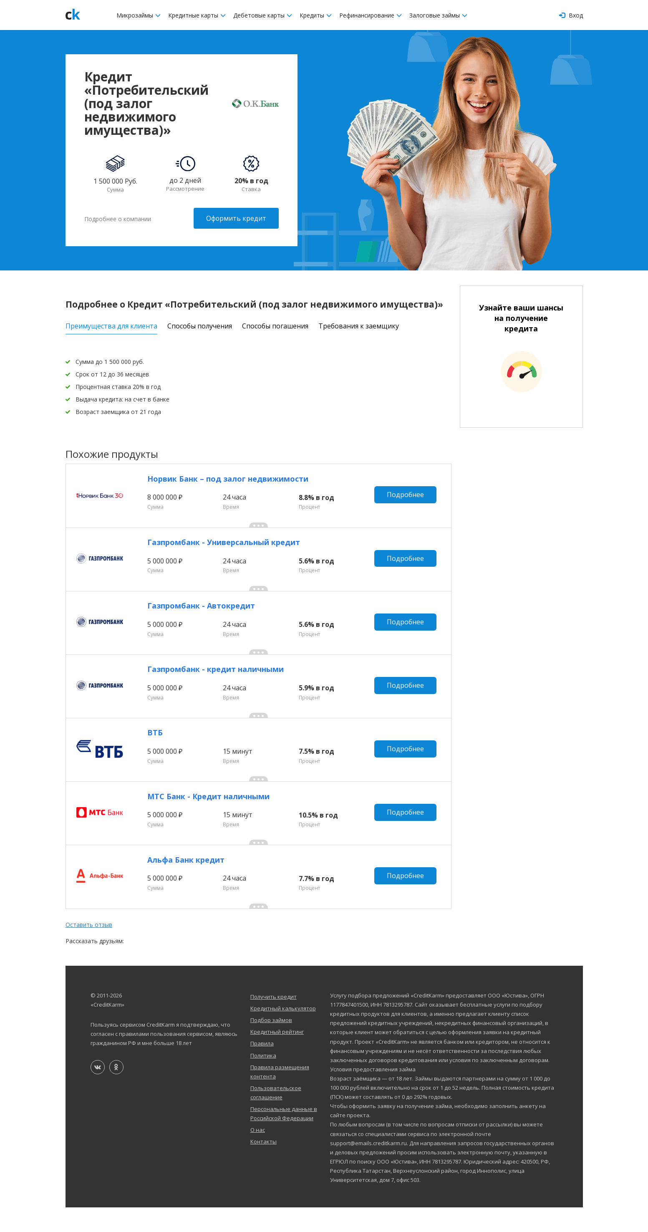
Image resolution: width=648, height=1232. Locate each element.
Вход (571, 15)
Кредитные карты (197, 15)
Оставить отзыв (89, 949)
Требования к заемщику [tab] (358, 324)
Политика (263, 1079)
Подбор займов (271, 1044)
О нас (257, 1154)
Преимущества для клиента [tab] (111, 324)
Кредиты (316, 15)
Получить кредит (273, 1021)
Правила (262, 1068)
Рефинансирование (370, 15)
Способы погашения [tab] (275, 324)
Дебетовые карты (262, 15)
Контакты (263, 1166)
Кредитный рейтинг (277, 1056)
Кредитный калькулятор (283, 1033)
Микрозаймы (138, 15)
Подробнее (406, 496)
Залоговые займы (438, 15)
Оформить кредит (236, 218)
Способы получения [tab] (199, 324)
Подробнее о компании (117, 218)
